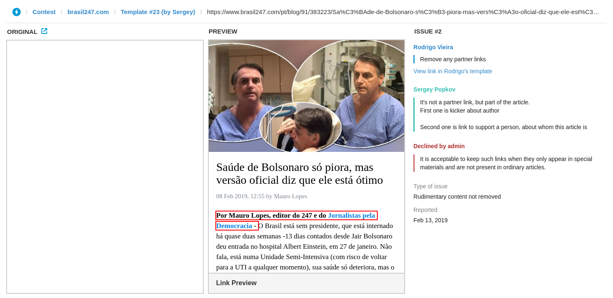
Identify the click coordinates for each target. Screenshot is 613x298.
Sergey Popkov (434, 89)
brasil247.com (88, 11)
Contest (44, 11)
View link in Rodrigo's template (452, 71)
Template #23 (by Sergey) (158, 11)
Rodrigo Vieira (433, 47)
